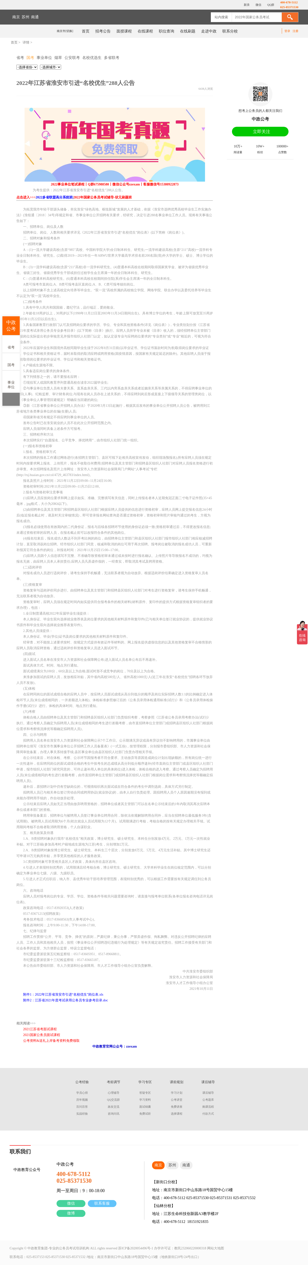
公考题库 (208, 1099)
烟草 (58, 58)
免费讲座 (176, 1106)
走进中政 (209, 31)
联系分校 (230, 31)
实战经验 (82, 1113)
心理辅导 (113, 1092)
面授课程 (124, 31)
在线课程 (145, 31)
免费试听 (145, 1113)
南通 (35, 17)
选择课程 (176, 1113)
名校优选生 (92, 58)
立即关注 (261, 131)
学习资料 (145, 1099)
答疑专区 (145, 1092)
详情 (26, 42)
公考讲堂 (176, 1099)
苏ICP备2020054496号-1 (135, 1248)
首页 (86, 31)
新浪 (246, 4)
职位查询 (166, 31)
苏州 (25, 17)
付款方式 (208, 1113)
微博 (71, 1213)
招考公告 (103, 31)
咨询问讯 (113, 1113)
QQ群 (270, 4)
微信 (71, 1203)
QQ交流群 (113, 1099)
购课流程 (208, 1106)
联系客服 (102, 1203)
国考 (11, 361)
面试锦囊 (145, 1106)
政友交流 (113, 1106)
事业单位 (11, 381)
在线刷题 (187, 31)
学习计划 (176, 1092)
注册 (295, 31)
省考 (11, 343)
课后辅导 (208, 1092)
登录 (287, 31)
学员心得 (82, 1092)
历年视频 (82, 1099)
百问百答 (82, 1106)
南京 (16, 17)
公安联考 (72, 58)
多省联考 (111, 58)
